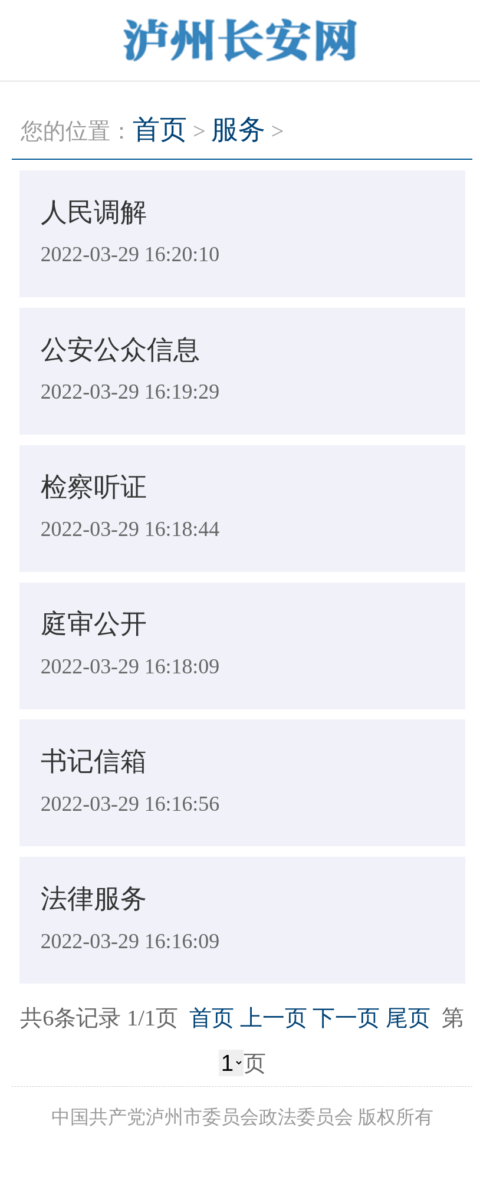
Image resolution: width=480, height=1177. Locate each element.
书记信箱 (94, 761)
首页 (160, 129)
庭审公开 (94, 624)
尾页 (408, 1017)
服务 (238, 129)
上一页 (273, 1017)
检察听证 (94, 487)
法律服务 (94, 898)
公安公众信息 (120, 349)
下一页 (346, 1017)
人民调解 (94, 212)
